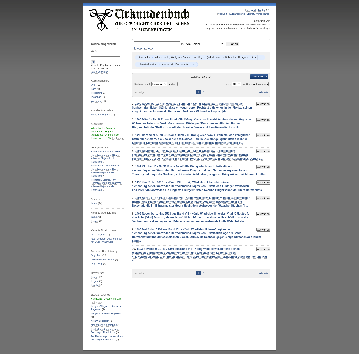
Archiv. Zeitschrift (100, 321)
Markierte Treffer (255, 10)
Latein (94, 203)
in (183, 44)
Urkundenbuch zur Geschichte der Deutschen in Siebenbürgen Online (139, 19)
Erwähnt (95, 285)
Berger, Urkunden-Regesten (106, 313)
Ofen (93, 85)
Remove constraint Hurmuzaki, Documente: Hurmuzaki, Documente (194, 64)
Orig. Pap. (96, 255)
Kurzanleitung (237, 13)
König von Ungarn (100, 114)
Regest (94, 221)
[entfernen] (118, 138)
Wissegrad (96, 101)
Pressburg (96, 93)
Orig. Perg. (96, 263)
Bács (93, 89)
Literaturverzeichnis (258, 13)
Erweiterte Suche (144, 48)
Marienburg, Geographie (104, 325)
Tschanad (96, 97)
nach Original (98, 234)
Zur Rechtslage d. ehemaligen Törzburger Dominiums (107, 338)
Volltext (95, 217)
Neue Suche (260, 76)
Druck (94, 277)
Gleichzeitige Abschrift (102, 259)
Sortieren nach (142, 84)
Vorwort (222, 13)
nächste (263, 92)
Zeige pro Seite (239, 84)
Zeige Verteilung (99, 72)
